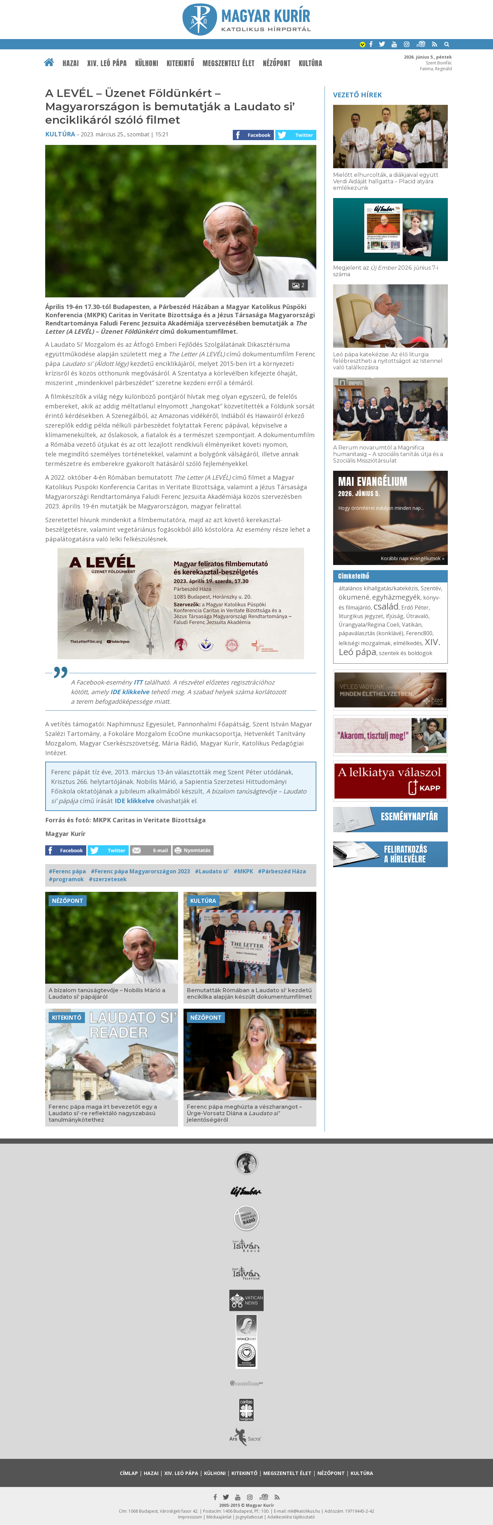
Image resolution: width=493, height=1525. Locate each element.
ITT (138, 682)
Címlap (129, 1473)
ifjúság (394, 616)
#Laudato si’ (212, 871)
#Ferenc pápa (67, 871)
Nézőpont (277, 63)
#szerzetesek (108, 879)
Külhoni (147, 63)
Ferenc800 (419, 633)
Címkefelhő (353, 576)
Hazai (71, 63)
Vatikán (411, 624)
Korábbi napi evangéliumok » (412, 558)
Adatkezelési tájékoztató (291, 1517)
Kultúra (311, 63)
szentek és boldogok (405, 653)
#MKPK (243, 871)
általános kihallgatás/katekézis (378, 588)
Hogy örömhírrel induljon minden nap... (381, 492)
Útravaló (417, 616)
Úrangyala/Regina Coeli (369, 624)
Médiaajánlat (218, 1517)
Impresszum (190, 1517)
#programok (66, 879)
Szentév (431, 588)
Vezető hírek (357, 94)
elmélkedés (407, 643)
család (386, 606)
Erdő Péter (415, 607)
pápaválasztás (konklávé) (371, 633)
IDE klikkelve (129, 692)
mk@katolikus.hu (304, 1511)
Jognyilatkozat (249, 1517)
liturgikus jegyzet (361, 616)
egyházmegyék (396, 597)
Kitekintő (180, 63)
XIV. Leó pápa (107, 63)
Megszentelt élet (229, 63)
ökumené (354, 597)
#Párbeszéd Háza (282, 871)
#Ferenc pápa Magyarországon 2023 (140, 871)
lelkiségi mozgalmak (365, 643)
